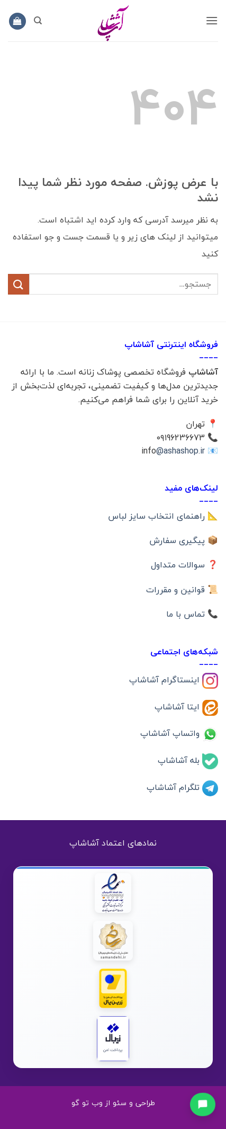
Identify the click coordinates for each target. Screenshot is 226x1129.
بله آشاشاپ (180, 760)
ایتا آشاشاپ (178, 706)
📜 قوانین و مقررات (182, 589)
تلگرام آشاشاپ (174, 787)
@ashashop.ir (180, 450)
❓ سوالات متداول (184, 564)
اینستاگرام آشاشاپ (165, 679)
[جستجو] (38, 21)
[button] (211, 20)
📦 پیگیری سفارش (183, 540)
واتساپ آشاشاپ (171, 733)
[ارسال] (18, 284)
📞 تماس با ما (192, 614)
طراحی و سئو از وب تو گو (113, 1102)
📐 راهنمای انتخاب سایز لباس (163, 516)
